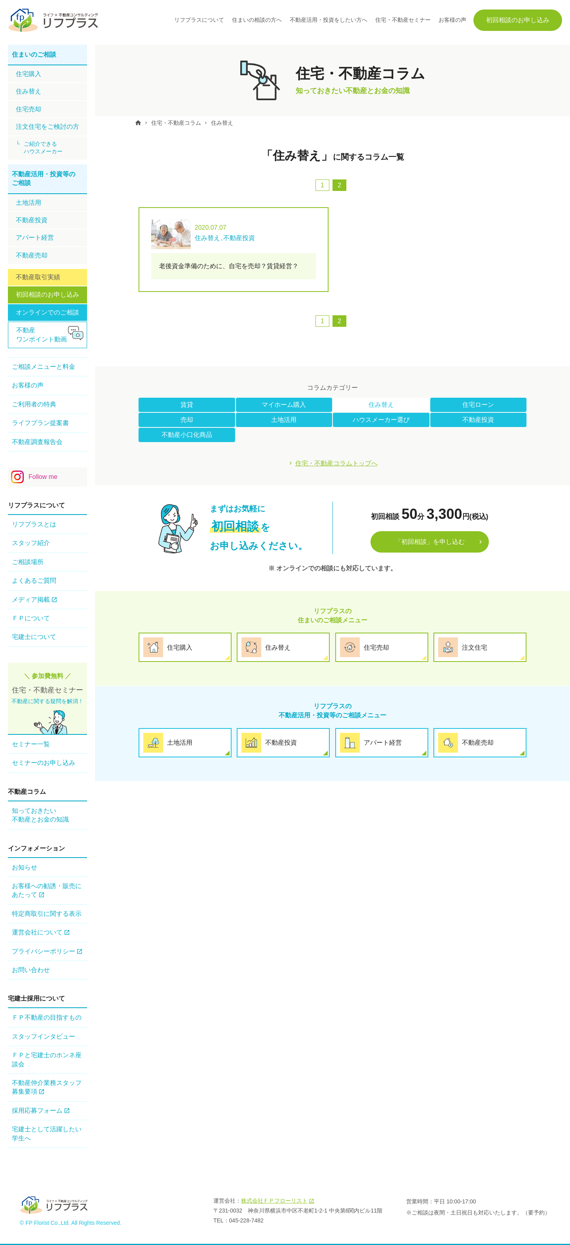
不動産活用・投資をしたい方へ (328, 20)
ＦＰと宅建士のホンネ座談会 (47, 1059)
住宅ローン (478, 404)
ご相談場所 (28, 562)
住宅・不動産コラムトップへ (336, 463)
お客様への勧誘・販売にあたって (47, 890)
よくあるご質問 (34, 580)
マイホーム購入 (284, 404)
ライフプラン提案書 (40, 422)
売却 (186, 419)
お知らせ (24, 867)
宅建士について (34, 636)
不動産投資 (478, 419)
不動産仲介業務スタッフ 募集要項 (47, 1087)
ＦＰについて (31, 618)
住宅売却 (28, 109)
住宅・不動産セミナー (403, 20)
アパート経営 (35, 237)
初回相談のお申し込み (517, 20)
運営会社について (37, 932)
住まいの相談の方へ (257, 20)
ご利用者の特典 (34, 404)
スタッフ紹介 (31, 543)
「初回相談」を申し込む (430, 541)
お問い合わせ (31, 970)
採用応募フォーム (37, 1110)
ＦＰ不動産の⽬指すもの (47, 1017)
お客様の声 (452, 20)
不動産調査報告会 (37, 442)
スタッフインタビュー (43, 1036)
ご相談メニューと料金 (43, 366)
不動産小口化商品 (187, 434)
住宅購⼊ (28, 74)
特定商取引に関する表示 (47, 913)
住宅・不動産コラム (176, 123)
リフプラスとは (34, 524)
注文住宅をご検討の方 (47, 126)
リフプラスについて (199, 20)
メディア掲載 (31, 599)
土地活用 (283, 419)
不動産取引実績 (38, 277)
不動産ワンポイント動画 (41, 334)
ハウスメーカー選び (381, 419)
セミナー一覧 (31, 744)
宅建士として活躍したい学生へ (47, 1133)
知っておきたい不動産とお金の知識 (40, 815)
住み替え (222, 123)
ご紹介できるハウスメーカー (43, 148)
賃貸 (186, 404)
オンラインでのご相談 (47, 312)
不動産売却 (32, 255)
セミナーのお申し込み (43, 762)
